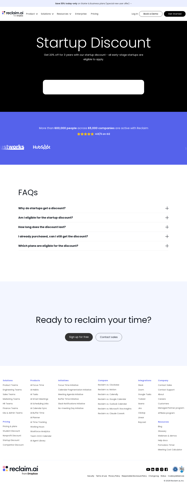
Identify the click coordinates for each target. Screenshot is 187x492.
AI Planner (35, 417)
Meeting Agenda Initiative (70, 394)
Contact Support (166, 389)
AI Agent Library (37, 440)
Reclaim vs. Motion (107, 389)
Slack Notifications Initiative (71, 403)
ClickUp (141, 412)
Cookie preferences (176, 476)
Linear (141, 417)
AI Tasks (34, 394)
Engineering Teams (12, 389)
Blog (160, 426)
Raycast (142, 422)
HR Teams (8, 403)
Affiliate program (166, 413)
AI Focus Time (37, 385)
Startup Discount (11, 440)
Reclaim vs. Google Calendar (112, 399)
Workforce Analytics (40, 431)
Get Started (174, 13)
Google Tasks (144, 394)
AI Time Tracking (38, 422)
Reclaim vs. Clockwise (108, 384)
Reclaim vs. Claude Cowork (111, 413)
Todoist (142, 399)
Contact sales (109, 337)
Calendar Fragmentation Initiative (74, 389)
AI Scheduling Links (39, 403)
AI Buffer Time (37, 412)
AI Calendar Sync (38, 408)
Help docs (163, 440)
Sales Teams (9, 394)
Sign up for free (79, 337)
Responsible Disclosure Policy (134, 476)
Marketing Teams (11, 399)
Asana (141, 403)
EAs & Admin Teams (12, 412)
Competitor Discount (13, 444)
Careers (162, 399)
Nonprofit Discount (12, 435)
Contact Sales (165, 385)
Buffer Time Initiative (68, 399)
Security (90, 476)
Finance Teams (10, 408)
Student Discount (11, 431)
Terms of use (101, 476)
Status (163, 476)
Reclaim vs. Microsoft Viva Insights (114, 408)
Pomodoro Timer (166, 445)
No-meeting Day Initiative (71, 408)
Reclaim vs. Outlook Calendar (112, 403)
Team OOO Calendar (40, 436)
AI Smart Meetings (39, 399)
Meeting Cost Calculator (170, 449)
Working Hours (37, 426)
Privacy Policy (114, 476)
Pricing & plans (10, 426)
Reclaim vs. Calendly (108, 394)
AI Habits (34, 389)
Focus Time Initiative (68, 385)
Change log (153, 476)
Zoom (141, 389)
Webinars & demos (167, 435)
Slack (140, 385)
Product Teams (10, 385)
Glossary (162, 431)
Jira (140, 408)
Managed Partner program (171, 408)
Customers (163, 403)
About (161, 394)
